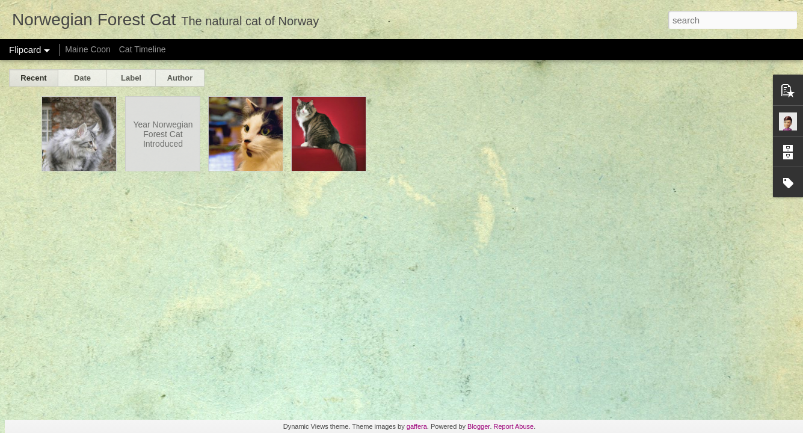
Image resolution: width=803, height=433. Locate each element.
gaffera (417, 426)
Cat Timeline (142, 49)
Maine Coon (88, 49)
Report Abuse (514, 426)
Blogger (478, 426)
